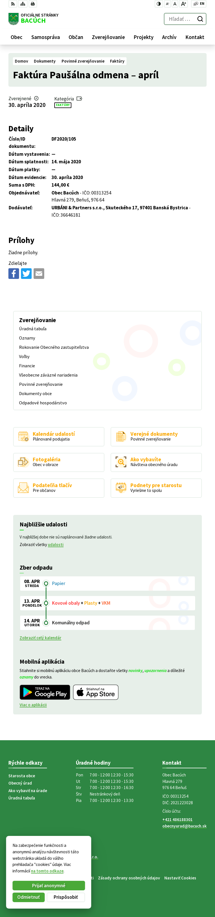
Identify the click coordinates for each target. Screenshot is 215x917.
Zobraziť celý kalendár (40, 637)
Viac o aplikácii (33, 704)
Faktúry (63, 105)
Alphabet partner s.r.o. (77, 856)
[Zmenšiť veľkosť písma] (167, 4)
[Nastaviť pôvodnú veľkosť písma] (175, 4)
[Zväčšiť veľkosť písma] (183, 4)
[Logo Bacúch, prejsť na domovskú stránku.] (33, 19)
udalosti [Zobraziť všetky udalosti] (56, 544)
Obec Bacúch (50, 862)
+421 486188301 (177, 819)
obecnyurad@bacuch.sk (184, 826)
